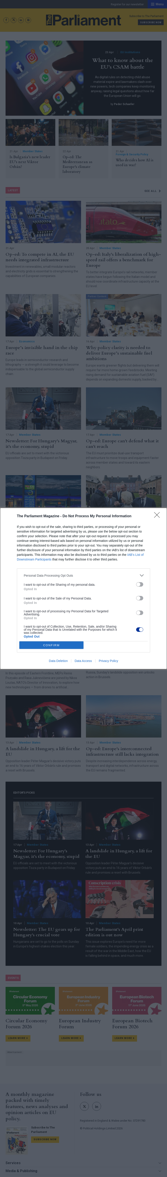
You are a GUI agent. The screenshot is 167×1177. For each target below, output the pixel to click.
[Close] (158, 516)
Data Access (83, 661)
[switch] (139, 584)
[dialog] (83, 588)
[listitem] (83, 575)
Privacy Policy (108, 661)
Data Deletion (58, 661)
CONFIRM (51, 645)
